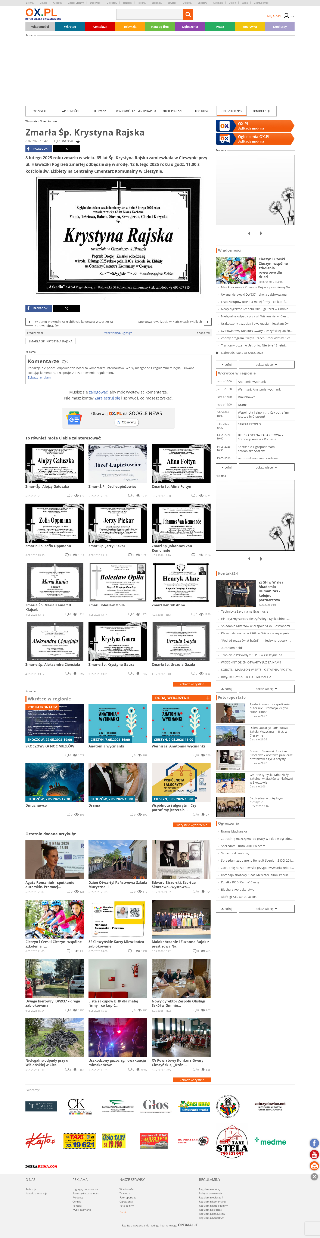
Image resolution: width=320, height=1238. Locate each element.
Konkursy (280, 26)
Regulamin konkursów (212, 1214)
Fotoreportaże (172, 111)
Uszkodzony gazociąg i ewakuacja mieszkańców (255, 323)
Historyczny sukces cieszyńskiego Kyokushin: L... (255, 619)
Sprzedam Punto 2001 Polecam (243, 846)
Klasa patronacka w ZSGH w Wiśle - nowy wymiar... (257, 633)
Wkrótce (70, 26)
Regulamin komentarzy (212, 1201)
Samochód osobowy (235, 853)
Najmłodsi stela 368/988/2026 (242, 353)
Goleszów (112, 2)
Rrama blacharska (234, 831)
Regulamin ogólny (209, 1189)
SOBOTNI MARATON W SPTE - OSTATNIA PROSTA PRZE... (256, 670)
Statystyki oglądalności (85, 1193)
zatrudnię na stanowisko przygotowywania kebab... (257, 868)
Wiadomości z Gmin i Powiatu (136, 111)
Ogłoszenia (190, 26)
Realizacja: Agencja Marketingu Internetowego (160, 1225)
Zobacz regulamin (40, 377)
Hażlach (127, 2)
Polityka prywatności (211, 1193)
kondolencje (261, 111)
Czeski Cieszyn (76, 2)
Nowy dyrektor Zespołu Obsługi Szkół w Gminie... (256, 309)
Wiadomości (40, 26)
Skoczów (202, 2)
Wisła (245, 2)
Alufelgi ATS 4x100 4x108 (239, 897)
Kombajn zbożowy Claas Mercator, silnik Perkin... (256, 875)
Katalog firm (160, 26)
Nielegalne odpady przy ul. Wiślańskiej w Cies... (255, 316)
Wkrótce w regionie (49, 699)
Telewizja (130, 26)
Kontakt (76, 1205)
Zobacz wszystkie (192, 684)
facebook (37, 149)
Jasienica (157, 2)
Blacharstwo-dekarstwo (237, 889)
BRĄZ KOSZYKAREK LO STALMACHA (246, 677)
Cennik (76, 1201)
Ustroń (232, 2)
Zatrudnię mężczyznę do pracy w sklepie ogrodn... (257, 839)
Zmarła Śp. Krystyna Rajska (50, 341)
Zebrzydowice (261, 2)
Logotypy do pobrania (85, 1189)
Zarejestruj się (107, 398)
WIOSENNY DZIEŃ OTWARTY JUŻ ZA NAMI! (251, 662)
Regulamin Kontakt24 (211, 1218)
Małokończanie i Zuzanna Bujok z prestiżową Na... (256, 287)
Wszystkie (40, 111)
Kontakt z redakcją (36, 1193)
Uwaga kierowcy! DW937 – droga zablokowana (254, 294)
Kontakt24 (100, 26)
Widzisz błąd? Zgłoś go (118, 333)
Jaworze (172, 2)
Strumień (218, 2)
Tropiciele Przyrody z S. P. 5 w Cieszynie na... (253, 655)
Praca (220, 26)
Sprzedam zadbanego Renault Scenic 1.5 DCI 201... (257, 860)
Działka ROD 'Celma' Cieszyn (241, 882)
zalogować (98, 392)
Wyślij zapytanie (81, 1209)
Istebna (142, 2)
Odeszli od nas (231, 111)
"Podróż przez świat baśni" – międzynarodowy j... (256, 640)
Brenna (30, 2)
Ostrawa (187, 2)
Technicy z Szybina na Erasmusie (244, 611)
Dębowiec (95, 2)
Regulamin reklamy (210, 1209)
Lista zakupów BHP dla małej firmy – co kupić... (254, 302)
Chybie (43, 2)
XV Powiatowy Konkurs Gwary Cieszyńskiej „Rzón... (257, 331)
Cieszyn (57, 2)
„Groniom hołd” (232, 648)
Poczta (123, 1212)
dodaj (172, 698)
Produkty (77, 1197)
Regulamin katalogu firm (213, 1205)
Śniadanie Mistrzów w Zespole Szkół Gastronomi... (257, 626)
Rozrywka (250, 26)
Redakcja (30, 1189)
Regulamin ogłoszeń (211, 1197)
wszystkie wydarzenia (192, 825)
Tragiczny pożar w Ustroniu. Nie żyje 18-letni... (254, 345)
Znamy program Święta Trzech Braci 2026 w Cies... (257, 338)
